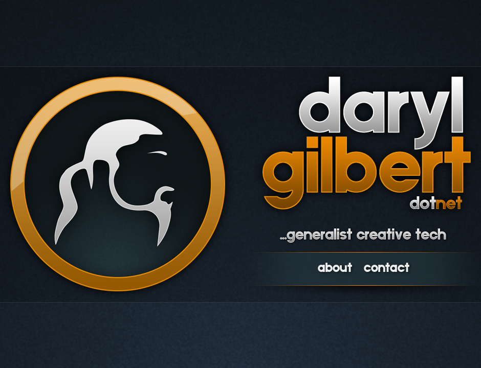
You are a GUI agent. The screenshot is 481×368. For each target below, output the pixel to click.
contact (386, 269)
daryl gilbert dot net (366, 143)
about (335, 269)
